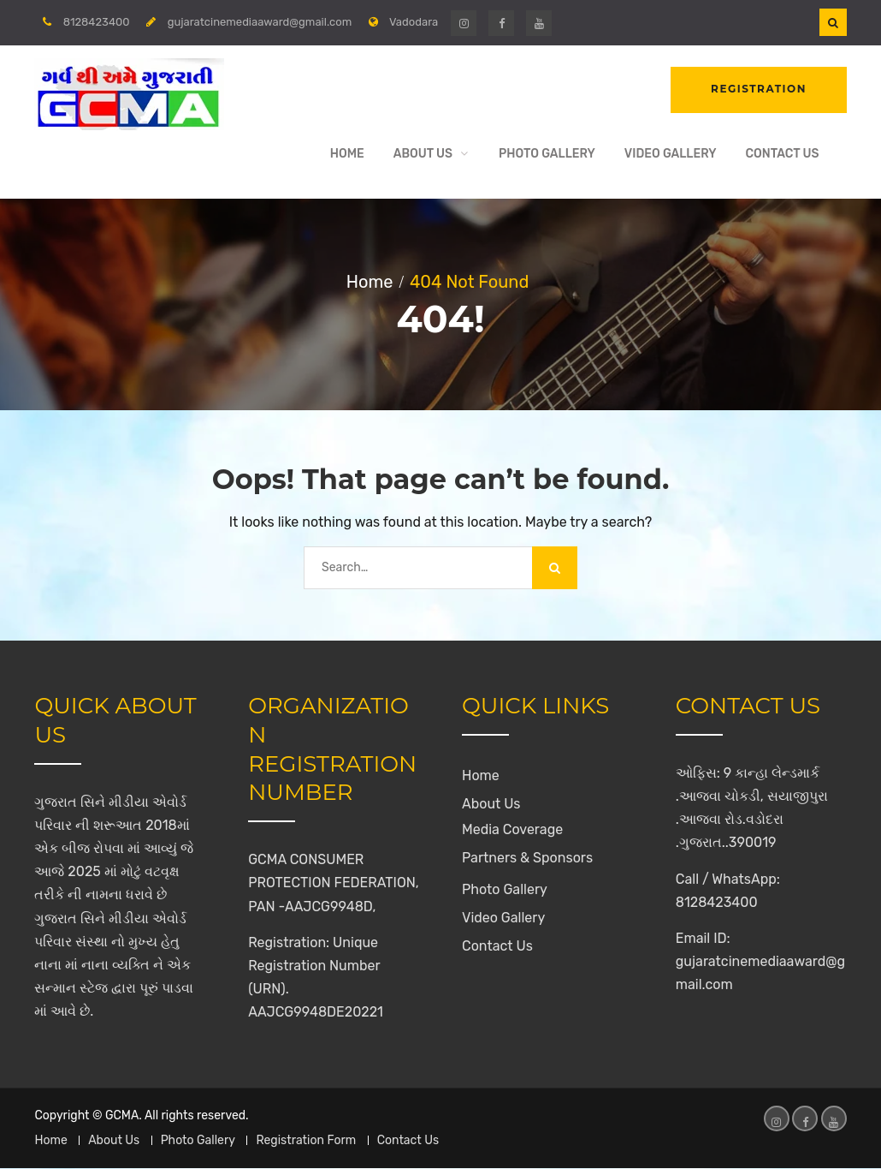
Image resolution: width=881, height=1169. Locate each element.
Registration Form (306, 1141)
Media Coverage (512, 830)
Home (347, 153)
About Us (422, 153)
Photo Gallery (547, 153)
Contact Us (782, 153)
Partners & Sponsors (527, 858)
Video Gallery (670, 153)
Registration (759, 89)
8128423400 (96, 21)
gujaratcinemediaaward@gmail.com (260, 21)
